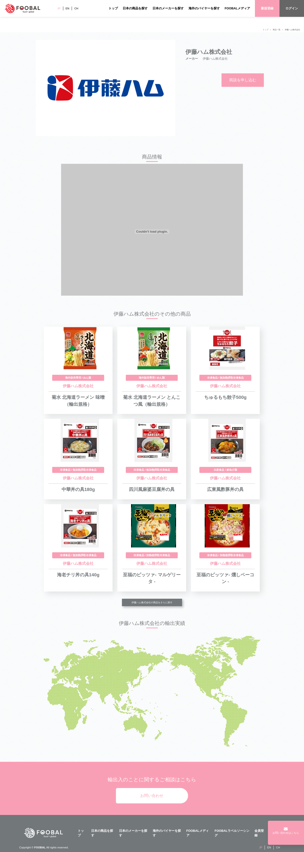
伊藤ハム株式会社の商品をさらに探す (152, 602)
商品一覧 (276, 30)
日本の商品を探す (135, 8)
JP (59, 8)
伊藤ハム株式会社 (292, 30)
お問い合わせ (151, 796)
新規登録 (267, 8)
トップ (113, 8)
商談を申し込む (242, 80)
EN (68, 8)
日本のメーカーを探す (168, 8)
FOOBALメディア (237, 8)
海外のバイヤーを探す (204, 8)
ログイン (291, 8)
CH (76, 8)
